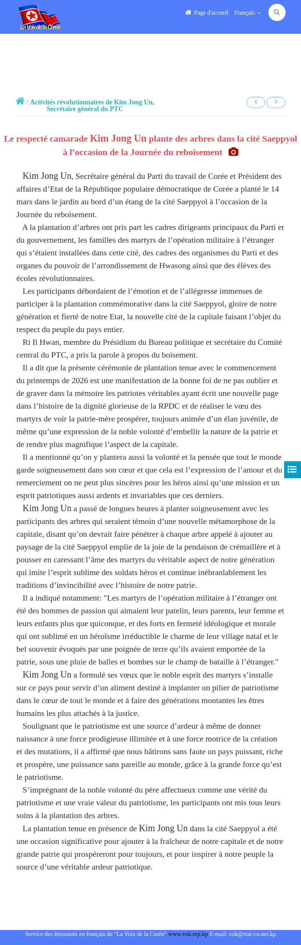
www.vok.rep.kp (188, 934)
